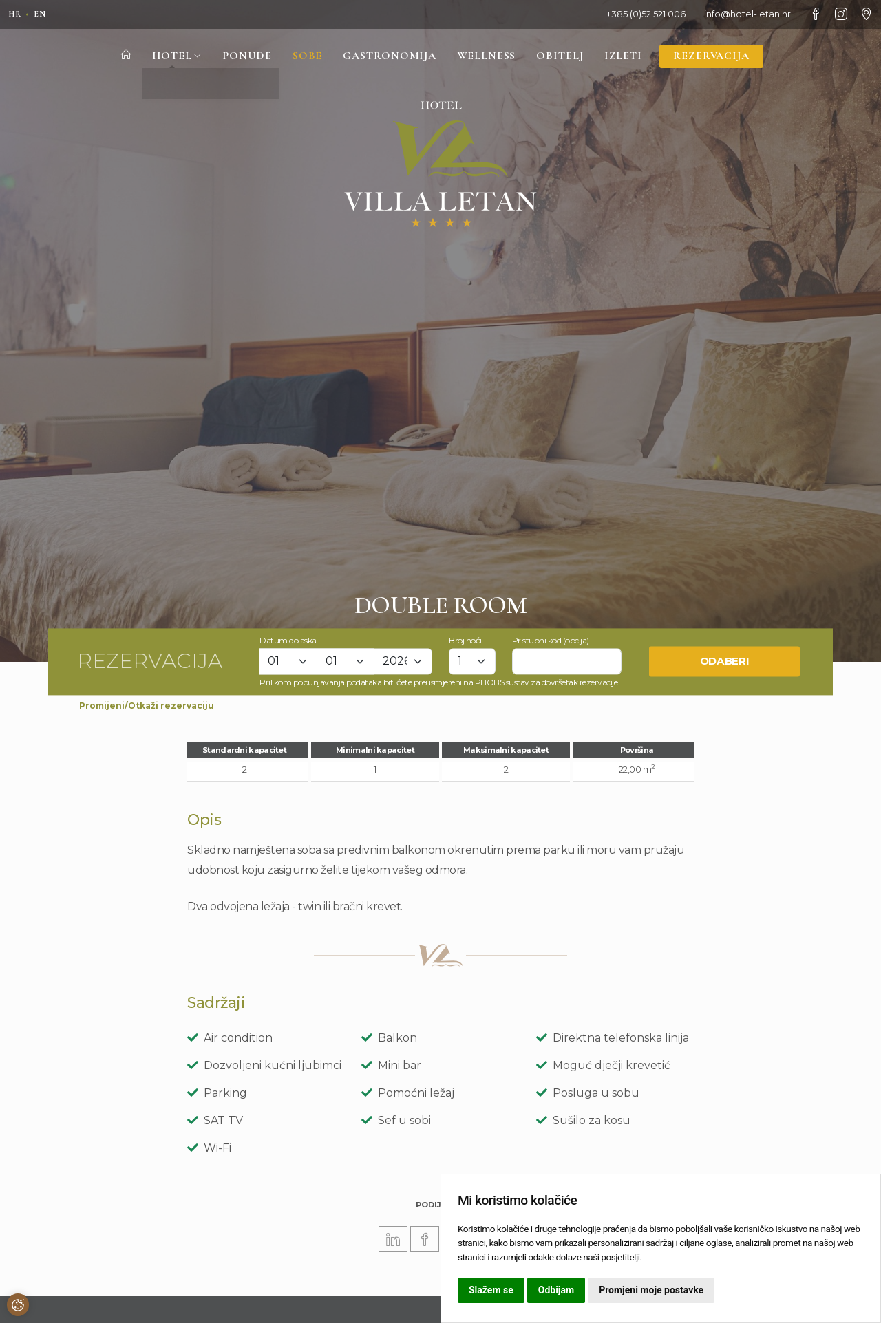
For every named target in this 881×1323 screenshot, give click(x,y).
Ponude (239, 57)
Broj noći (465, 640)
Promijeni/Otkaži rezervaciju (146, 705)
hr (15, 13)
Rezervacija (719, 57)
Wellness (487, 57)
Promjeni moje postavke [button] (651, 1289)
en (42, 13)
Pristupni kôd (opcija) (550, 640)
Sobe (301, 57)
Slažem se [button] (491, 1289)
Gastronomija (386, 57)
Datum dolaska (288, 640)
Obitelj (564, 57)
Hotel (167, 57)
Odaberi (724, 661)
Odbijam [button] (556, 1289)
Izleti (628, 57)
